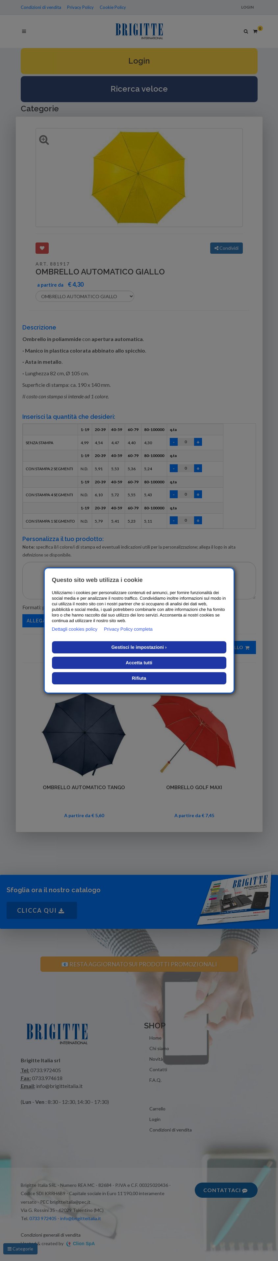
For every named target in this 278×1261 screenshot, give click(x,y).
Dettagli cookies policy (75, 629)
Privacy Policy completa (128, 629)
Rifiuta (139, 678)
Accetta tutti (139, 662)
